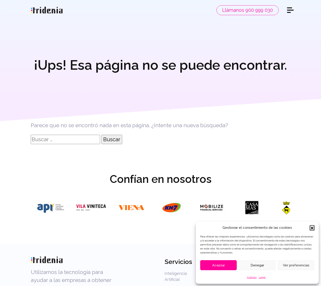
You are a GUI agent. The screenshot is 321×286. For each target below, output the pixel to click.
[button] (312, 227)
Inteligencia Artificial (176, 276)
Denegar (257, 265)
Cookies (252, 277)
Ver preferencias (296, 265)
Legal (262, 277)
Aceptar (218, 265)
